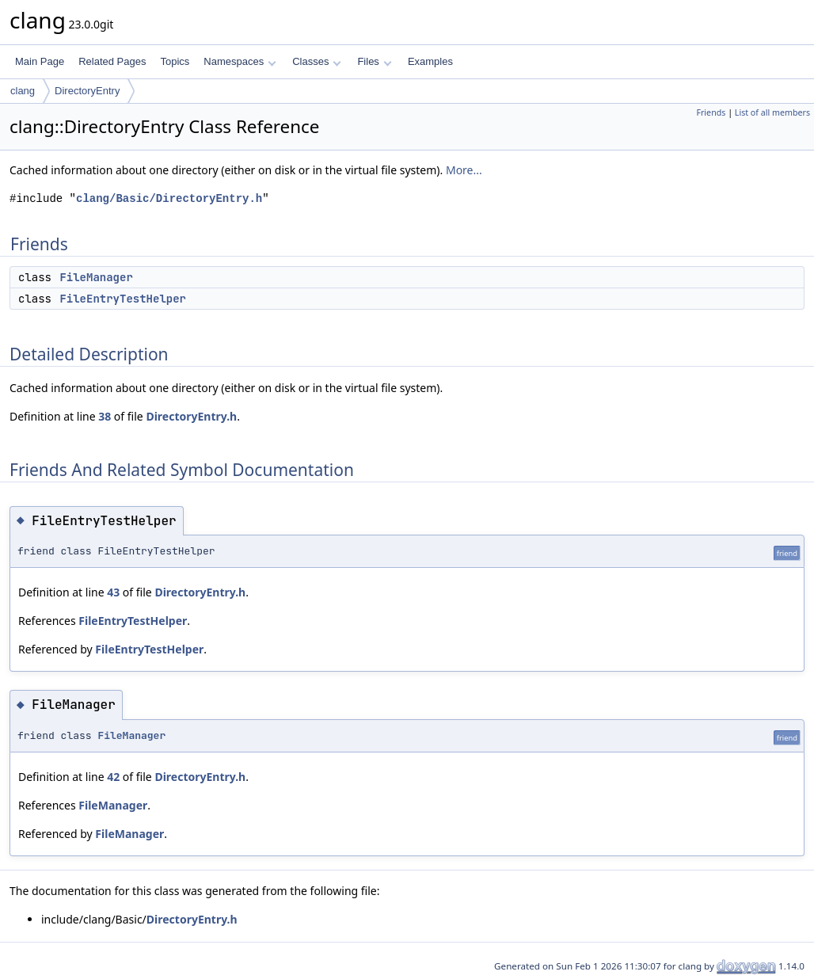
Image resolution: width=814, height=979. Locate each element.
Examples (430, 61)
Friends (710, 112)
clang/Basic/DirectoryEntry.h (169, 198)
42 (113, 776)
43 (113, 592)
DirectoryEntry (87, 91)
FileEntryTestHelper (122, 298)
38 (104, 416)
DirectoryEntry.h (191, 416)
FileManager (95, 277)
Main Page (39, 61)
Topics (174, 61)
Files (374, 61)
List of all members (772, 112)
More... (464, 169)
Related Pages (112, 61)
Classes (316, 61)
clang (22, 91)
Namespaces (240, 61)
